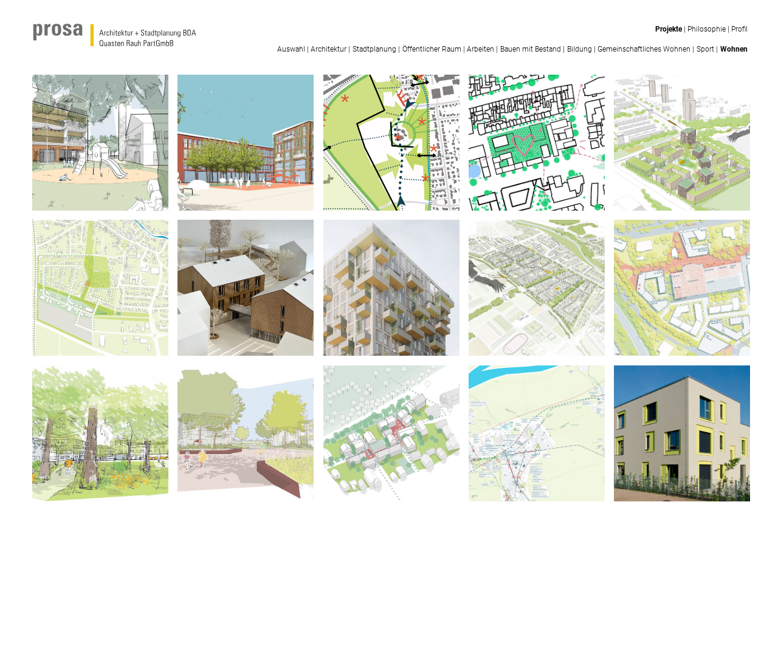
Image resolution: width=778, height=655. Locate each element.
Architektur (328, 49)
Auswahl (291, 49)
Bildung (579, 49)
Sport (705, 49)
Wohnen (734, 49)
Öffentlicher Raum (431, 49)
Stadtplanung (374, 49)
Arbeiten (480, 49)
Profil (739, 29)
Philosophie (706, 29)
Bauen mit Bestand (530, 49)
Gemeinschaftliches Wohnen (643, 49)
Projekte (668, 29)
